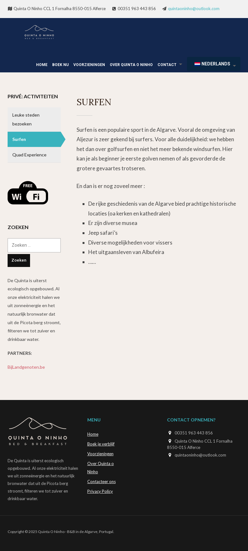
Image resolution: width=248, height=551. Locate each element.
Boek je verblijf (101, 443)
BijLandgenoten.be (26, 367)
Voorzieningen (89, 65)
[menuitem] (214, 64)
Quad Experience (29, 154)
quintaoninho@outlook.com (194, 8)
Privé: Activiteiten (33, 96)
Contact (167, 65)
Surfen (19, 139)
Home (41, 65)
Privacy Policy (100, 491)
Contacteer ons (101, 481)
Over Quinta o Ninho (131, 65)
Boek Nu (60, 65)
